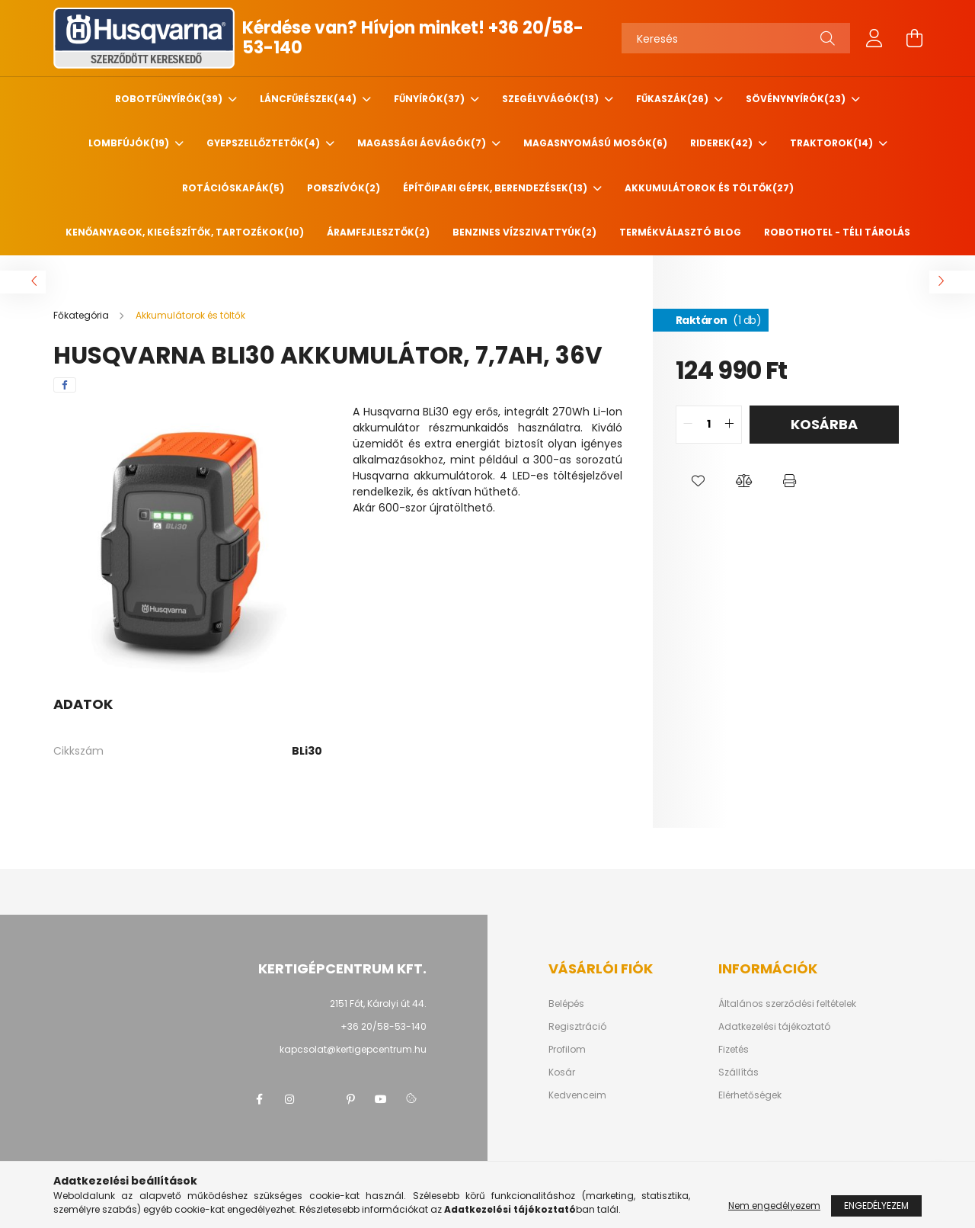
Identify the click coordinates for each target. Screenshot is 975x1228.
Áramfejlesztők (378, 232)
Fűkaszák (673, 98)
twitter (320, 1099)
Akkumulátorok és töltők (709, 187)
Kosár (561, 1072)
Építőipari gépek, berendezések (496, 187)
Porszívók (343, 187)
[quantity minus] (687, 424)
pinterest (350, 1099)
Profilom (567, 1049)
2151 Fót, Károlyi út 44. (378, 1003)
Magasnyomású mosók (595, 142)
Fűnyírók (430, 98)
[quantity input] (708, 424)
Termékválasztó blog (680, 232)
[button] (698, 482)
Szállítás (738, 1072)
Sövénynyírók (797, 98)
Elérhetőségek (750, 1095)
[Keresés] (736, 38)
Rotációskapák (233, 187)
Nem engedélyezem (774, 1205)
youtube (381, 1099)
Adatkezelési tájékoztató (774, 1026)
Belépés (566, 1004)
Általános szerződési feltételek (787, 1004)
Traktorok (832, 142)
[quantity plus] (729, 424)
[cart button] (914, 38)
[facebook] (64, 385)
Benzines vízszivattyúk (524, 232)
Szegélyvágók (551, 98)
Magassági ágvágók (422, 142)
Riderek (722, 142)
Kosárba (824, 424)
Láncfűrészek (309, 98)
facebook (259, 1099)
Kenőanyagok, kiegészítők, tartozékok (185, 232)
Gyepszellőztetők (264, 142)
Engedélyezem (876, 1205)
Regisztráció (577, 1026)
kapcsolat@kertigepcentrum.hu (353, 1049)
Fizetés (733, 1049)
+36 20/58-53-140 (383, 1026)
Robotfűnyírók (170, 98)
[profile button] (874, 38)
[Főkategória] (82, 315)
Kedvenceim (577, 1095)
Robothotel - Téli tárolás (837, 232)
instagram (289, 1099)
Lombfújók (129, 142)
